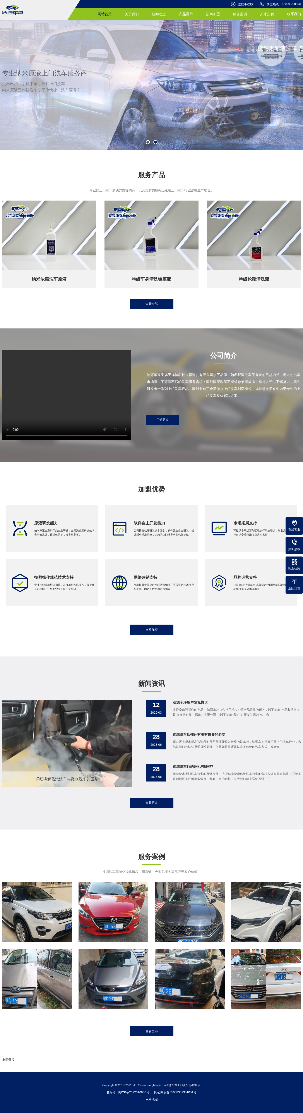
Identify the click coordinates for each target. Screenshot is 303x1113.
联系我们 (294, 14)
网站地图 (152, 1099)
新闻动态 (159, 14)
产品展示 (186, 14)
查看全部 (152, 304)
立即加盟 (152, 629)
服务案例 (240, 14)
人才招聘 (267, 14)
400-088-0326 (291, 4)
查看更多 (152, 802)
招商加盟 (213, 14)
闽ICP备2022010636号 (133, 1092)
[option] (151, 85)
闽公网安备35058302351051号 (175, 1092)
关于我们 (132, 14)
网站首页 (105, 14)
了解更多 (162, 419)
